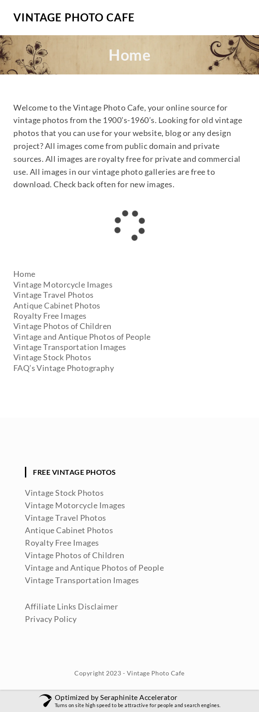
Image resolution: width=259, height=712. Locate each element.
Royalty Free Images (50, 316)
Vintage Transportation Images (69, 347)
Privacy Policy (51, 619)
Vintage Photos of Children (62, 326)
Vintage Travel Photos (53, 295)
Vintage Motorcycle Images (63, 284)
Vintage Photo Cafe (74, 17)
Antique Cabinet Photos (57, 305)
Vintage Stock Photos (52, 357)
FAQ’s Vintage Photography (63, 368)
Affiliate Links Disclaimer (71, 606)
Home (24, 274)
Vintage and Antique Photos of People (81, 337)
